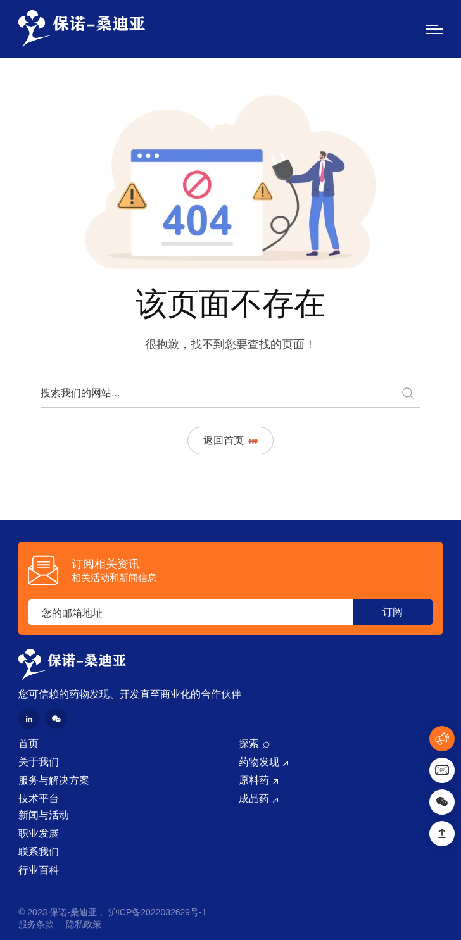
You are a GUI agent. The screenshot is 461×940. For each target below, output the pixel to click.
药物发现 (259, 761)
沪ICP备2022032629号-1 (157, 912)
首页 (28, 743)
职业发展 (38, 833)
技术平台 (38, 798)
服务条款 (36, 924)
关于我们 (38, 761)
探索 (249, 743)
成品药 (254, 798)
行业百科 (38, 870)
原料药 (254, 780)
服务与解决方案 (53, 780)
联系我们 (38, 851)
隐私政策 (83, 924)
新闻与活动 (43, 815)
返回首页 (230, 440)
